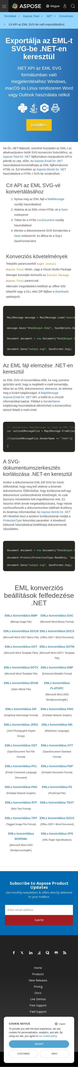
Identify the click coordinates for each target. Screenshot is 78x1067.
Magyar (53, 6)
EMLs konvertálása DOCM (21, 631)
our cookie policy (48, 1036)
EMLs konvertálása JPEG (21, 724)
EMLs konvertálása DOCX (57, 631)
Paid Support (38, 1011)
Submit (39, 920)
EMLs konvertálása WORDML (21, 836)
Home (38, 968)
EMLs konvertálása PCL (21, 766)
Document (47, 220)
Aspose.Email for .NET (48, 161)
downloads (62, 291)
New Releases (38, 980)
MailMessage (55, 199)
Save (64, 209)
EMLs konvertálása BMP (21, 615)
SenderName (51, 401)
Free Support (38, 1005)
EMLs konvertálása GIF (21, 709)
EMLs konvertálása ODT (21, 745)
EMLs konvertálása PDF (57, 766)
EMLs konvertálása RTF (21, 802)
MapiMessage (49, 392)
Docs (38, 993)
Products (38, 974)
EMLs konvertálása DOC (57, 615)
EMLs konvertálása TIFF (21, 818)
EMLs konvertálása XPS (57, 833)
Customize (23, 1053)
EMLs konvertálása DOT (21, 646)
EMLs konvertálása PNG (57, 709)
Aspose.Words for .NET (51, 169)
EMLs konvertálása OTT (57, 745)
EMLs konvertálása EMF (57, 667)
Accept (39, 1044)
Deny (54, 1053)
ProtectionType (12, 520)
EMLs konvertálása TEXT (57, 802)
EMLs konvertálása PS (57, 787)
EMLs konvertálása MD (57, 724)
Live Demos (38, 999)
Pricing (38, 986)
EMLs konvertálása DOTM (57, 646)
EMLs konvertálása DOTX (21, 667)
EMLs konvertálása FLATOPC (57, 685)
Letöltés (39, 125)
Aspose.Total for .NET (17, 156)
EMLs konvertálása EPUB (21, 683)
